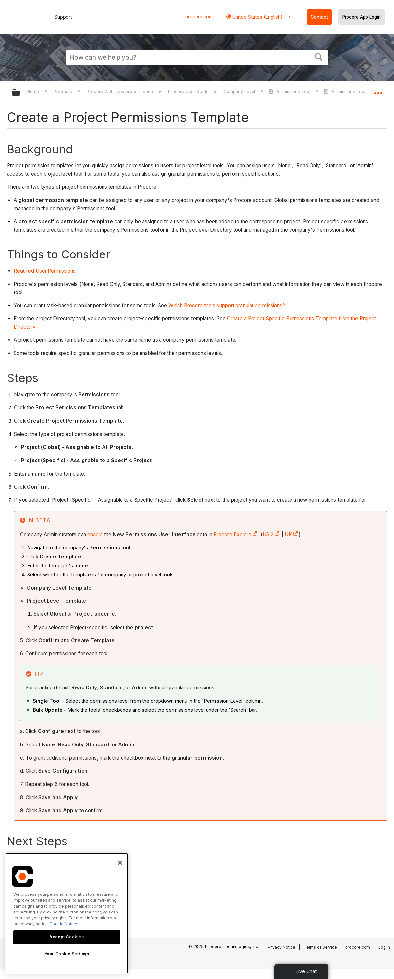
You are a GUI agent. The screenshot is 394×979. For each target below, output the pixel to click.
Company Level (239, 91)
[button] (319, 56)
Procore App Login (361, 17)
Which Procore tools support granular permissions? (226, 305)
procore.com (199, 16)
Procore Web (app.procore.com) (120, 91)
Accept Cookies (66, 936)
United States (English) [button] (257, 17)
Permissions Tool (290, 91)
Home (33, 91)
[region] (66, 913)
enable (95, 534)
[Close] (120, 863)
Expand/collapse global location (378, 90)
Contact (319, 17)
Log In (384, 947)
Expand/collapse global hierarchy (20, 93)
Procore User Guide (189, 91)
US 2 (271, 534)
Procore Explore (236, 534)
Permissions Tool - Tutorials (356, 91)
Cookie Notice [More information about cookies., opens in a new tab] (63, 923)
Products (63, 91)
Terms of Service (320, 947)
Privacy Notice (281, 947)
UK (291, 534)
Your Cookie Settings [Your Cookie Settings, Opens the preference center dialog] (66, 953)
